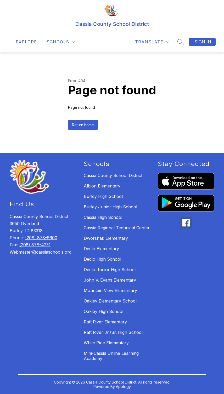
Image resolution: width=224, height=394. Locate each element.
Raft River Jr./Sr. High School (113, 332)
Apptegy (123, 386)
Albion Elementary (102, 186)
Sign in (202, 41)
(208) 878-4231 (35, 244)
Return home (83, 125)
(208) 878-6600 (41, 237)
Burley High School (103, 196)
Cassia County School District (113, 175)
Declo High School (102, 259)
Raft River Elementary (105, 321)
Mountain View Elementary (110, 290)
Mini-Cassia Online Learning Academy (111, 356)
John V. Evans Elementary (110, 280)
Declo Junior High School (110, 269)
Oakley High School (103, 311)
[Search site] (180, 42)
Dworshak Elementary (106, 238)
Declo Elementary (101, 248)
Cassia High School (103, 217)
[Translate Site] (152, 42)
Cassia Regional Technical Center (117, 227)
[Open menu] (22, 42)
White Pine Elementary (106, 342)
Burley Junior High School (110, 206)
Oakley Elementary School (110, 301)
